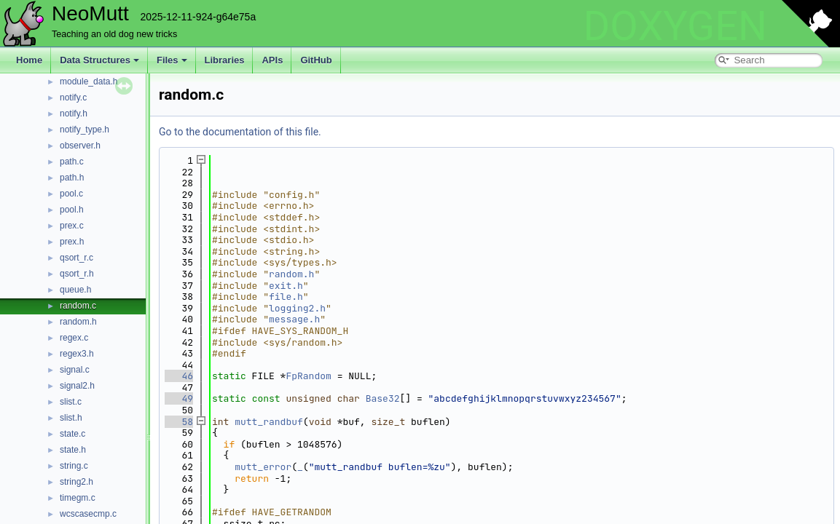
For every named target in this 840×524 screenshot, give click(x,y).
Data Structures (99, 60)
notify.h (73, 113)
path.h (72, 177)
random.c (78, 306)
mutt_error (263, 467)
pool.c (71, 193)
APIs (272, 60)
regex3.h (77, 354)
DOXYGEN (675, 26)
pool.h (72, 210)
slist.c (71, 402)
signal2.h (77, 386)
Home (29, 60)
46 (179, 376)
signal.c (75, 370)
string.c (74, 466)
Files (172, 60)
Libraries (225, 60)
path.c (72, 161)
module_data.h (88, 81)
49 (179, 398)
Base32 (383, 398)
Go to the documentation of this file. (240, 132)
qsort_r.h (77, 274)
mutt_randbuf (269, 422)
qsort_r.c (76, 258)
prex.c (72, 226)
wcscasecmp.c (88, 514)
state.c (72, 434)
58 (179, 422)
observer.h (80, 145)
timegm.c (77, 498)
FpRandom (308, 376)
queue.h (75, 290)
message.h (294, 319)
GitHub (315, 60)
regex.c (74, 338)
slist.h (71, 418)
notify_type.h (84, 129)
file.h (286, 296)
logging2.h (297, 308)
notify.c (73, 97)
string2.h (76, 482)
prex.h (72, 242)
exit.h (286, 285)
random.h (78, 322)
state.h (73, 450)
